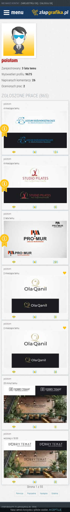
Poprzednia (31, 493)
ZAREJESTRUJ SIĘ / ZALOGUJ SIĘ (37, 3)
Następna (43, 493)
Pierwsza (19, 493)
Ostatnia (55, 493)
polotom (7, 103)
